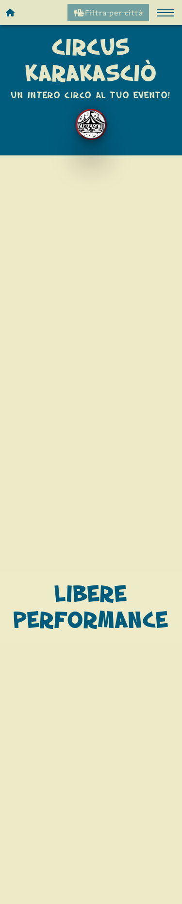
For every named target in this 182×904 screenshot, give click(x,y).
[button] (165, 12)
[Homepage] (10, 12)
